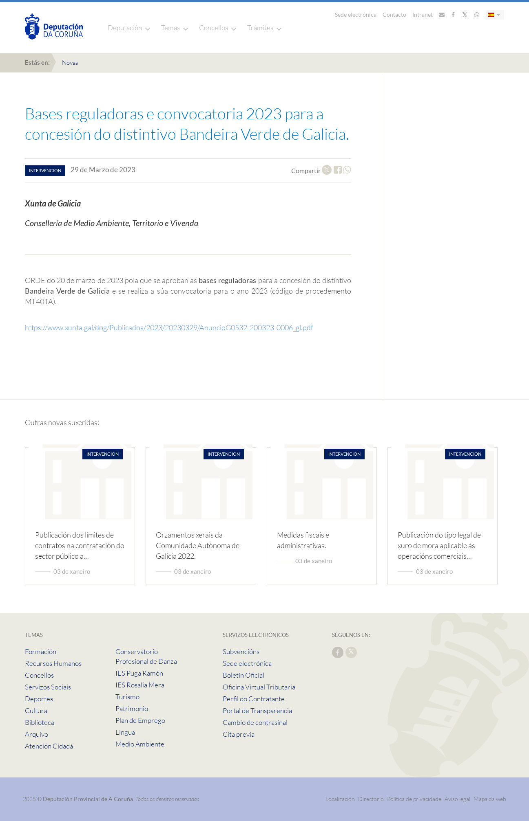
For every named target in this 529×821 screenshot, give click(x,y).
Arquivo (36, 734)
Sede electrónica (355, 14)
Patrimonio (131, 708)
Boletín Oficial (243, 675)
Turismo (127, 696)
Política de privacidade (415, 798)
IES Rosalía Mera (139, 685)
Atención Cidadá (49, 746)
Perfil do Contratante (254, 698)
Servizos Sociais (48, 687)
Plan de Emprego (140, 720)
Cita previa (239, 734)
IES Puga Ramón (139, 673)
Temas (170, 27)
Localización (340, 798)
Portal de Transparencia (257, 710)
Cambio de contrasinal (255, 722)
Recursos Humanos (53, 663)
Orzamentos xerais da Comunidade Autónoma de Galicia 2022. (197, 545)
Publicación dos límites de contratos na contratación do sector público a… (79, 545)
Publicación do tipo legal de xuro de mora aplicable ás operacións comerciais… (439, 545)
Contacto (394, 14)
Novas (70, 62)
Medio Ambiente (139, 744)
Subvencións (241, 651)
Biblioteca (39, 722)
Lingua (125, 732)
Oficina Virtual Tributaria (259, 687)
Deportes (39, 698)
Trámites (260, 27)
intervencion (45, 170)
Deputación (125, 27)
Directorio (371, 798)
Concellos (213, 27)
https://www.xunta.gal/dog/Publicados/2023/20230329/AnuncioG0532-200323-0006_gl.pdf (169, 327)
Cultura (36, 710)
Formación (40, 651)
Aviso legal (457, 798)
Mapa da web (490, 798)
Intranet (422, 14)
